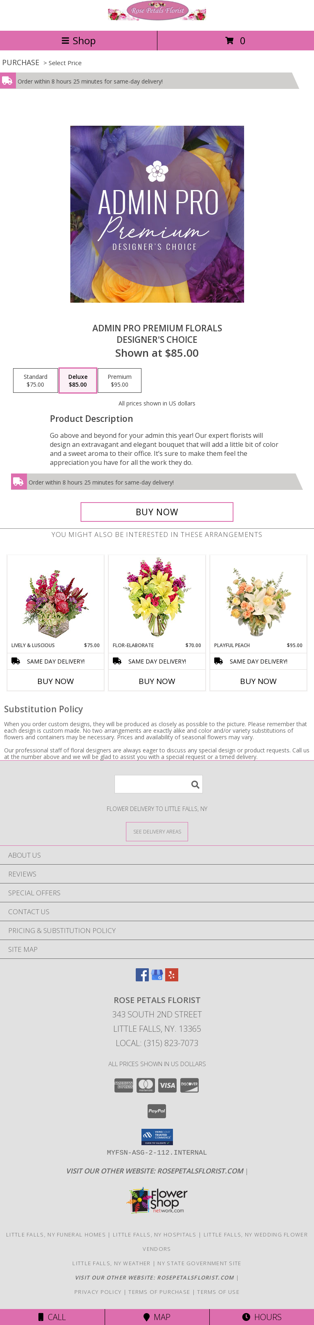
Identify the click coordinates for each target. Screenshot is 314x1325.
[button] (157, 1137)
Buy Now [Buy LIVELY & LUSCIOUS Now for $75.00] (55, 681)
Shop (78, 40)
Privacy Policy (97, 1292)
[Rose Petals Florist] (157, 19)
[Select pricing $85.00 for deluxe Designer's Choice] (78, 380)
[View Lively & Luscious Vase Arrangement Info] (56, 598)
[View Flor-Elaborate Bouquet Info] (157, 598)
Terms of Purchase (159, 1292)
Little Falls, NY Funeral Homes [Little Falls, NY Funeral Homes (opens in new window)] (56, 1234)
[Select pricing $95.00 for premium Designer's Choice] (119, 380)
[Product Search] (158, 784)
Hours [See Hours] (262, 1317)
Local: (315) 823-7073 (157, 1043)
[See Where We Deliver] (157, 831)
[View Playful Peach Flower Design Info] (258, 598)
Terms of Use (218, 1292)
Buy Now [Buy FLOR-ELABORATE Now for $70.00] (157, 681)
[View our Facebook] (142, 978)
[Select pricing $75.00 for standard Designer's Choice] (35, 380)
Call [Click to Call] (52, 1317)
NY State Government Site (199, 1263)
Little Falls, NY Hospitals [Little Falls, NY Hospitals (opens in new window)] (155, 1234)
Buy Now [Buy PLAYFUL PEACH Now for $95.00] (258, 681)
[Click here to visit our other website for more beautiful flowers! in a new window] (155, 1171)
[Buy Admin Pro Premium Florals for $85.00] (157, 512)
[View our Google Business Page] (157, 978)
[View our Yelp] (171, 978)
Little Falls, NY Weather (111, 1263)
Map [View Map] (157, 1317)
